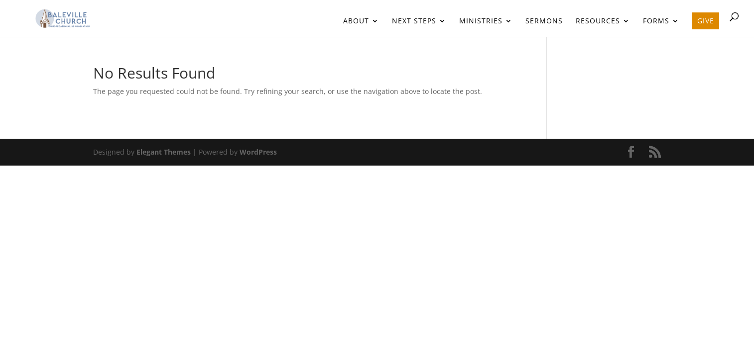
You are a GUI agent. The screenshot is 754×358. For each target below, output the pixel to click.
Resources (598, 21)
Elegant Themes (163, 152)
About (356, 21)
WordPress (258, 152)
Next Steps (414, 21)
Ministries (481, 21)
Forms (656, 21)
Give (705, 20)
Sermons (544, 21)
